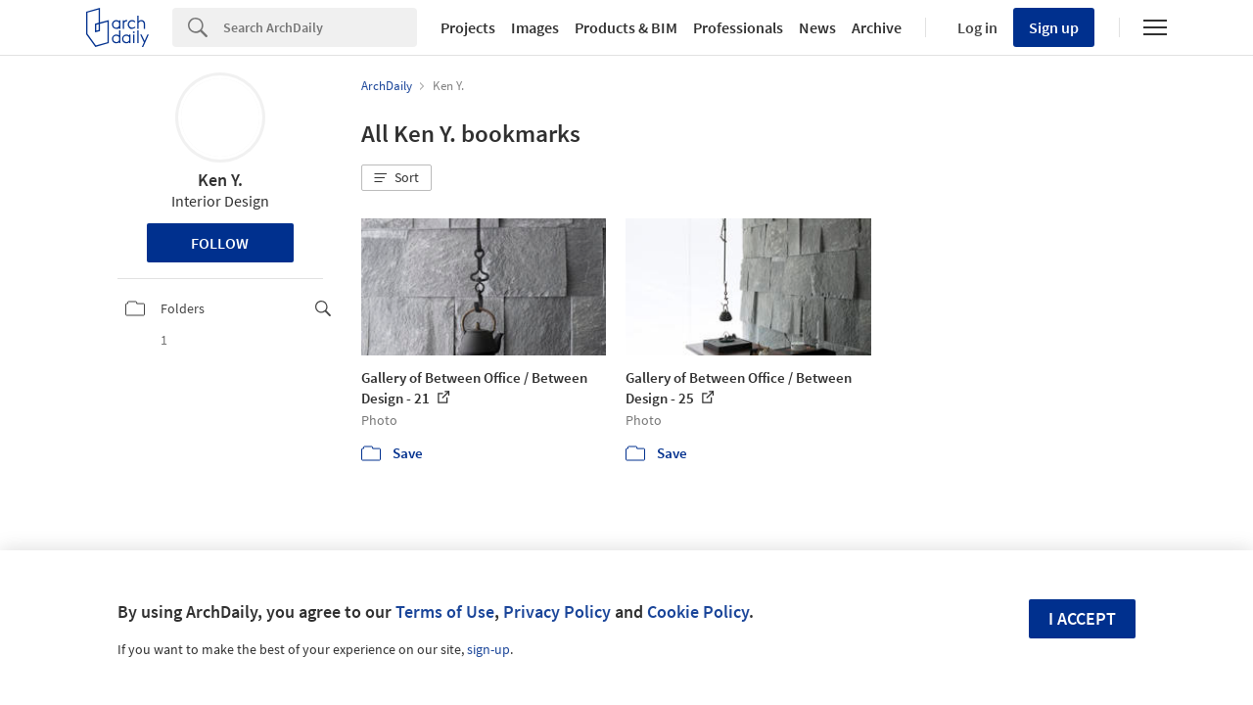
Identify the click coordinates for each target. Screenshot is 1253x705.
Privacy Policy (557, 611)
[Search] (320, 27)
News (817, 27)
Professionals (738, 27)
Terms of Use (444, 611)
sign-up (488, 649)
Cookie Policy (698, 611)
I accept (1082, 618)
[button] (396, 178)
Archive (877, 27)
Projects (468, 27)
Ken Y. (220, 179)
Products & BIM (626, 27)
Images (535, 27)
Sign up (1054, 27)
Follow (220, 243)
